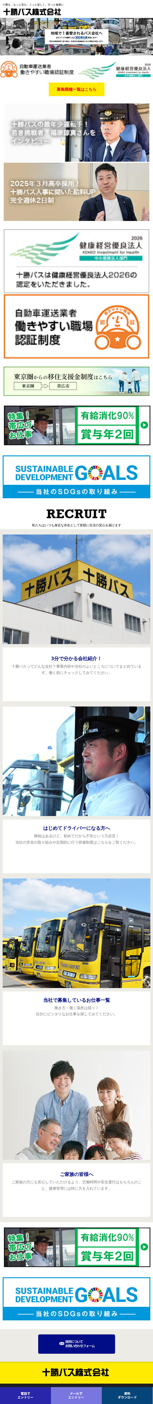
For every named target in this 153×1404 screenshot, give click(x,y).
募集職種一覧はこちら (77, 89)
